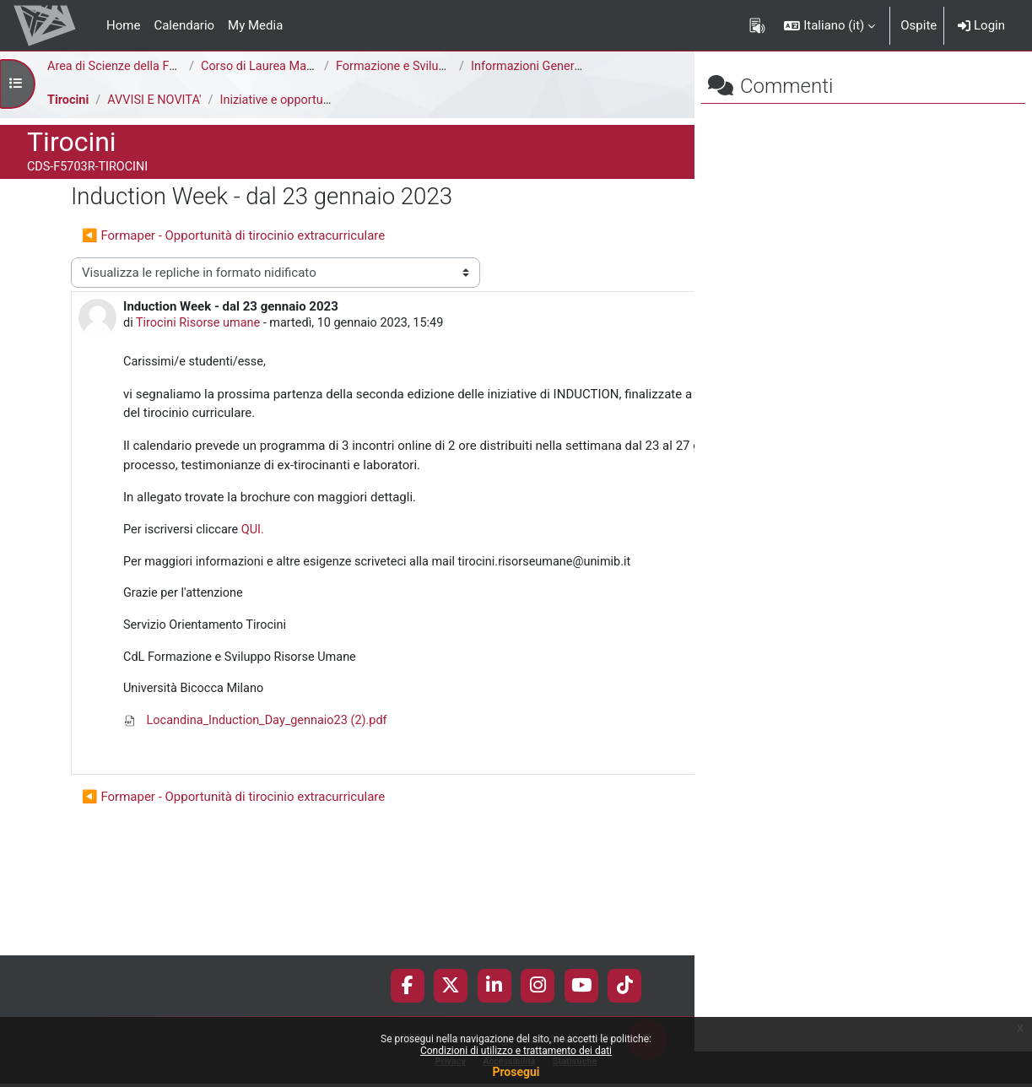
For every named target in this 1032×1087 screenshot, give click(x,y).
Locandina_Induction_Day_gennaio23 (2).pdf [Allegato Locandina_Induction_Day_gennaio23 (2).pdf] (260, 813)
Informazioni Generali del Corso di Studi (582, 66)
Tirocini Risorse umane (201, 354)
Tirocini (68, 100)
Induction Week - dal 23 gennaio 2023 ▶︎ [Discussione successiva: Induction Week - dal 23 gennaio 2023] (498, 266)
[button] (829, 25)
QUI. (255, 600)
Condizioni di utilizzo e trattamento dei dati (516, 1051)
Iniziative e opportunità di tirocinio (320, 100)
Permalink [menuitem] (573, 842)
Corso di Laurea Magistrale (276, 66)
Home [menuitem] (123, 25)
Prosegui (515, 1072)
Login (981, 25)
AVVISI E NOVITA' (157, 100)
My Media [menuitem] (255, 25)
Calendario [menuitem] (184, 25)
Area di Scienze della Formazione (140, 66)
